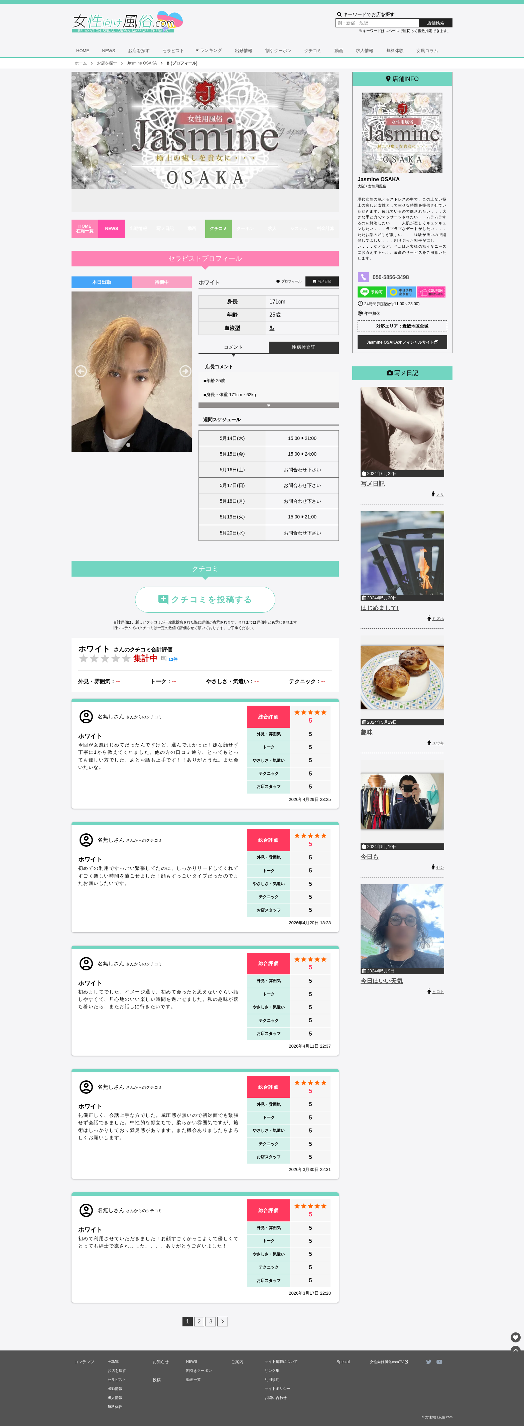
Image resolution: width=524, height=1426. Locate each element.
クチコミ (312, 50)
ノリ (440, 494)
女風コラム (427, 50)
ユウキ (438, 743)
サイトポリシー (277, 1389)
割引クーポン (278, 50)
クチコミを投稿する (205, 600)
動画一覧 (193, 1380)
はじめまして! (380, 608)
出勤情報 (243, 50)
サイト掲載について (281, 1361)
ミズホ (438, 618)
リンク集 (272, 1371)
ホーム (81, 63)
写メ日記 (322, 281)
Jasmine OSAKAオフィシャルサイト (402, 342)
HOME (82, 50)
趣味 (367, 732)
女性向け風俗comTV (389, 1362)
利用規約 (272, 1380)
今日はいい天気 (382, 981)
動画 (339, 50)
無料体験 (395, 50)
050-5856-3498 (391, 277)
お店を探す (139, 50)
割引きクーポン (199, 1371)
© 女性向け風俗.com (437, 1417)
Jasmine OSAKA (142, 63)
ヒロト (438, 991)
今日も (370, 856)
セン (440, 867)
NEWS (108, 50)
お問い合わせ (276, 1398)
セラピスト (173, 50)
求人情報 (364, 50)
